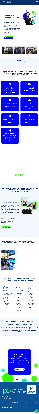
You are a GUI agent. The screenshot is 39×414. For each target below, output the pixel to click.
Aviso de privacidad (6, 398)
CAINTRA (11, 202)
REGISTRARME (9, 37)
